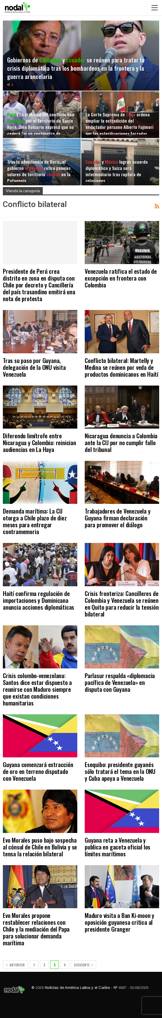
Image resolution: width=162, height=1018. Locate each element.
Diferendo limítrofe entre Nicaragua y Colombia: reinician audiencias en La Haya (39, 442)
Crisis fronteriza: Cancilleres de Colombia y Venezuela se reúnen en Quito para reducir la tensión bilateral (122, 603)
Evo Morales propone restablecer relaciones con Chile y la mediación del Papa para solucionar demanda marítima (36, 929)
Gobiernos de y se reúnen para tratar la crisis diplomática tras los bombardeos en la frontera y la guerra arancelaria (75, 68)
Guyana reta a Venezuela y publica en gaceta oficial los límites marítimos (117, 847)
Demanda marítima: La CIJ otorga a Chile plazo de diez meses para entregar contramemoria (34, 521)
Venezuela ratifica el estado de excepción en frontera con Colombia (121, 278)
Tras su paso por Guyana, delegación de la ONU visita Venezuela (34, 367)
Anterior (15, 964)
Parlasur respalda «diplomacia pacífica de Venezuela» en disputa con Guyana (120, 682)
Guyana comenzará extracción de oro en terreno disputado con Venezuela (38, 771)
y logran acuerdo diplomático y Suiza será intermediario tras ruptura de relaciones (117, 171)
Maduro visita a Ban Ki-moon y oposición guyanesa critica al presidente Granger (119, 922)
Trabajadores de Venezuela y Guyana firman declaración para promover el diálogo (118, 517)
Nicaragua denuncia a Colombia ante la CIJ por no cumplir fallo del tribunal (121, 442)
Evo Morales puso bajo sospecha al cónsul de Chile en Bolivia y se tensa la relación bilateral (40, 847)
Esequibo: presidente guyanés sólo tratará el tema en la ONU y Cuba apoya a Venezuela (120, 771)
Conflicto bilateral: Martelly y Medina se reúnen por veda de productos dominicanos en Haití (121, 367)
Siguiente (83, 964)
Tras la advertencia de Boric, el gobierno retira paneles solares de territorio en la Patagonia (39, 171)
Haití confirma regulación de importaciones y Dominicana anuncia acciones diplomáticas (38, 600)
